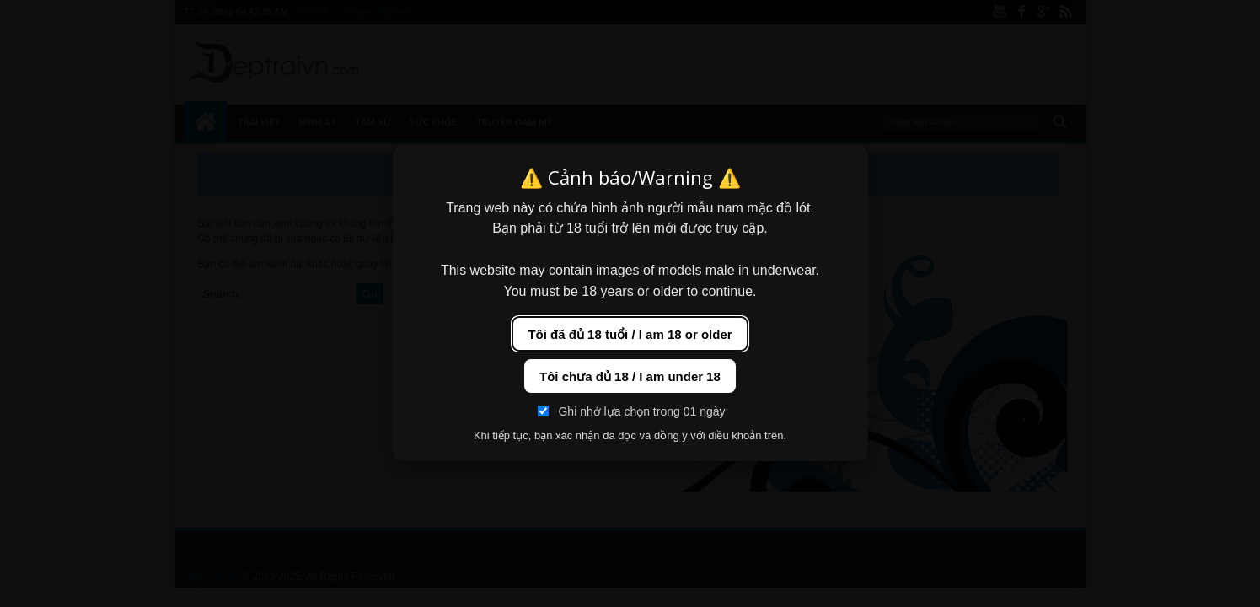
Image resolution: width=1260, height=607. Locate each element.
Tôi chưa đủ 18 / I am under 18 (630, 376)
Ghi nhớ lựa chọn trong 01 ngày (631, 411)
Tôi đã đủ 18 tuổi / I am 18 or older (630, 334)
